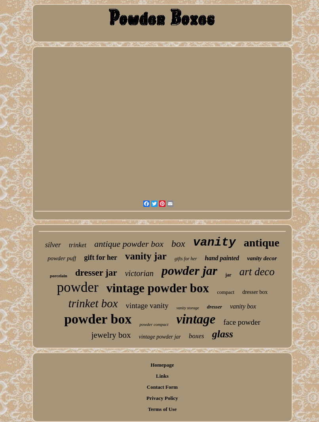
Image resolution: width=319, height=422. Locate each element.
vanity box (243, 306)
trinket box (93, 303)
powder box (97, 319)
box (178, 243)
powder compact (153, 324)
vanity (214, 242)
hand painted (222, 258)
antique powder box (128, 244)
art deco (257, 272)
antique (261, 243)
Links (162, 376)
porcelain (58, 275)
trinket (77, 245)
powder (78, 287)
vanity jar (146, 256)
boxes (196, 336)
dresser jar (96, 273)
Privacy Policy (162, 398)
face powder (241, 322)
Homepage (162, 365)
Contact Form (162, 387)
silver (53, 245)
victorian (139, 273)
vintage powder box (157, 288)
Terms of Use (162, 409)
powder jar (189, 270)
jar (228, 275)
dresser (214, 307)
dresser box (255, 292)
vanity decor (262, 258)
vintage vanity (147, 305)
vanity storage (188, 308)
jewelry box (111, 335)
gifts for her (186, 258)
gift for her (100, 257)
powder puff (61, 258)
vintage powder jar (160, 337)
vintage (196, 319)
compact (225, 292)
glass (222, 334)
